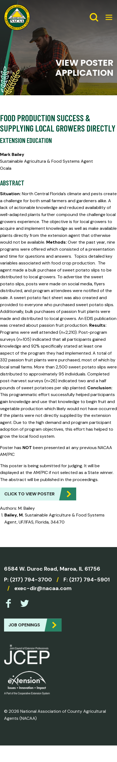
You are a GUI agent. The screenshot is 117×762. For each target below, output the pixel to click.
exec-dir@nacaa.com (43, 588)
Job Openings (24, 625)
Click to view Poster (29, 494)
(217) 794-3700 (31, 579)
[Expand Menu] (107, 17)
